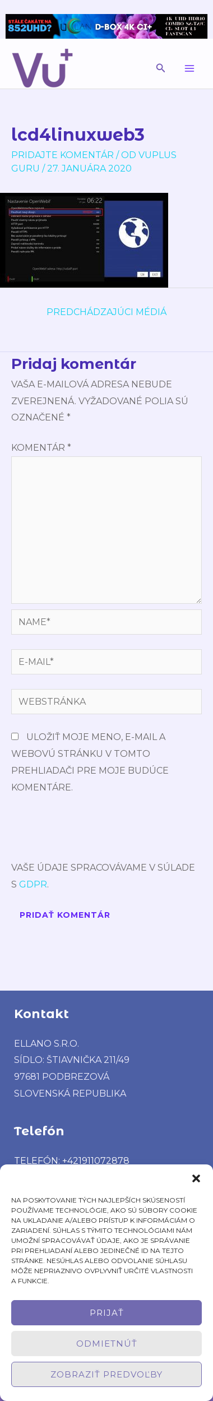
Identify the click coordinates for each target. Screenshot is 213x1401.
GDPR (33, 884)
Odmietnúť (106, 1343)
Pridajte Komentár (62, 155)
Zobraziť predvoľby (106, 1374)
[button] (196, 1178)
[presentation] (96, 832)
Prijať (107, 1312)
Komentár (41, 447)
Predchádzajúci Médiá (106, 312)
